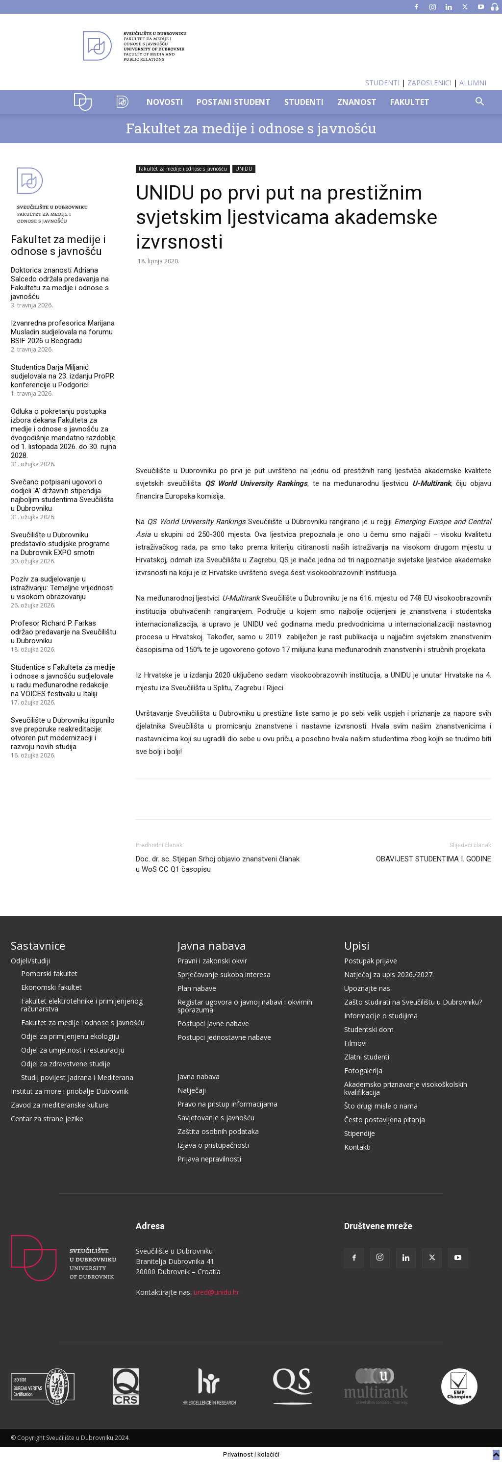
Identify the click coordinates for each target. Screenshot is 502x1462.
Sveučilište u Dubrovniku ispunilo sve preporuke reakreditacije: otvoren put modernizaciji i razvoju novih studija (63, 733)
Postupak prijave (370, 960)
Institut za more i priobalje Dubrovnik (69, 1091)
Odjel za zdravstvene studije (65, 1063)
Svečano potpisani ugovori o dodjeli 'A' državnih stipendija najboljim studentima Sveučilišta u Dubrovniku (62, 495)
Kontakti (357, 1147)
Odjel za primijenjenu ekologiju (70, 1036)
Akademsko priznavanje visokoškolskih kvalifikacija (405, 1088)
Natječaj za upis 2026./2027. (389, 974)
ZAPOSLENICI (429, 82)
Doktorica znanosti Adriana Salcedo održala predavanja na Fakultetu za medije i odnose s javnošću (60, 283)
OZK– (122, 102)
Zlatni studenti (366, 1056)
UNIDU (86, 102)
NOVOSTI (165, 102)
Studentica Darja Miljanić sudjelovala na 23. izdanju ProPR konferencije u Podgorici (62, 376)
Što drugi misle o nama (381, 1105)
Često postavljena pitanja (384, 1119)
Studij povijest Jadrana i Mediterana (77, 1077)
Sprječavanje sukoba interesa (224, 974)
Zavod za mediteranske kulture (60, 1104)
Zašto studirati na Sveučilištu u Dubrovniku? (413, 1002)
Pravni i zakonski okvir (212, 960)
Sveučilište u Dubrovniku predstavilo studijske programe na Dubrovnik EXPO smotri (60, 543)
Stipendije (359, 1133)
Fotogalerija (363, 1070)
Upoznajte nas (367, 988)
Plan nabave (196, 988)
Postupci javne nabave (213, 1023)
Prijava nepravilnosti (209, 1158)
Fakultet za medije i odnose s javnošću (251, 128)
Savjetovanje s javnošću (215, 1117)
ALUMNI (472, 82)
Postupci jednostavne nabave (224, 1037)
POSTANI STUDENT (234, 102)
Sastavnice (38, 945)
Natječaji (191, 1090)
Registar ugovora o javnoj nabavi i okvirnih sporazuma (244, 1005)
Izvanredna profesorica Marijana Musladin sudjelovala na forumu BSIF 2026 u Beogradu (63, 332)
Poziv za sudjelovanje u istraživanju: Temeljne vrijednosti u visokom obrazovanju (62, 588)
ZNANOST (356, 102)
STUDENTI (382, 82)
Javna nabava (211, 945)
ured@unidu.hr (216, 1292)
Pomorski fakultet (49, 973)
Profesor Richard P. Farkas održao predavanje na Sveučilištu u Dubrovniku (63, 632)
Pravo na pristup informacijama (227, 1104)
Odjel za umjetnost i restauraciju (73, 1050)
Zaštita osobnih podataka (218, 1131)
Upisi (357, 945)
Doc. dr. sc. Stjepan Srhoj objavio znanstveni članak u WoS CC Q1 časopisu (218, 864)
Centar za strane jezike (47, 1118)
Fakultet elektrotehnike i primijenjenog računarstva (82, 1004)
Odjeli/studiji (30, 960)
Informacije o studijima (381, 1015)
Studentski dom (369, 1029)
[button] (479, 102)
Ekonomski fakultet (51, 987)
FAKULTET (409, 102)
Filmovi (355, 1043)
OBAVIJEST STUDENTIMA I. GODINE (433, 859)
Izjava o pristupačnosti (213, 1145)
